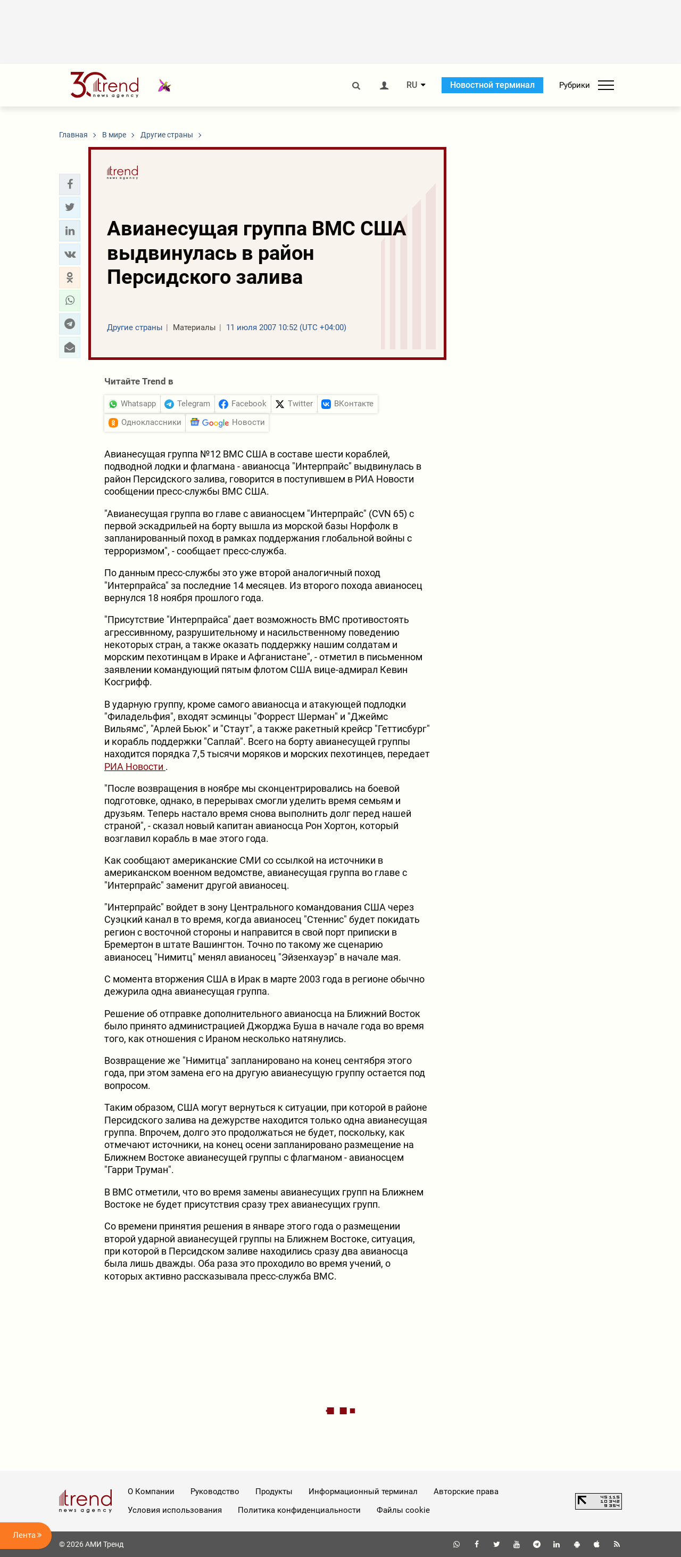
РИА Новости (134, 766)
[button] (69, 184)
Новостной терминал (492, 85)
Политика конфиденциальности (299, 1510)
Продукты (274, 1491)
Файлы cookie (403, 1510)
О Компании (151, 1491)
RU (411, 85)
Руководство (214, 1491)
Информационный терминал (363, 1491)
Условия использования (175, 1510)
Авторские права (466, 1491)
